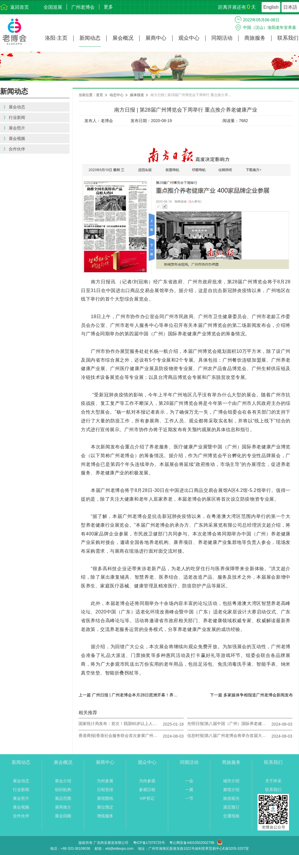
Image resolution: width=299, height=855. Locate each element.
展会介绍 (63, 780)
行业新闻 (21, 789)
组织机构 (63, 789)
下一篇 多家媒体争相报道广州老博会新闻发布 (251, 695)
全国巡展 (53, 7)
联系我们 (287, 38)
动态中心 (116, 95)
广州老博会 (83, 7)
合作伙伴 (21, 816)
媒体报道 (137, 95)
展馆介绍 (231, 789)
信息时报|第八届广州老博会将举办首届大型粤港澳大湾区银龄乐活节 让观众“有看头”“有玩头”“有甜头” (228, 735)
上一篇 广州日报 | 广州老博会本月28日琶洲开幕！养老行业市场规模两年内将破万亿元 (130, 695)
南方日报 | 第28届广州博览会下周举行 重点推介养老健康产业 (194, 95)
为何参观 (147, 780)
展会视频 (21, 807)
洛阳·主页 (56, 38)
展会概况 (122, 38)
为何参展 (105, 780)
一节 (189, 798)
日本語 (290, 7)
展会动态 (21, 780)
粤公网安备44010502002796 (191, 843)
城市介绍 (231, 780)
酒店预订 (231, 807)
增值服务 (105, 816)
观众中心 (188, 38)
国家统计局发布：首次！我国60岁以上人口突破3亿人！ (119, 724)
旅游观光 (231, 798)
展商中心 (155, 38)
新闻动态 (89, 38)
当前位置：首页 (91, 95)
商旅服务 (254, 38)
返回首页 (19, 7)
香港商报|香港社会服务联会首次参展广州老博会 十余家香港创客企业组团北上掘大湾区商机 (119, 735)
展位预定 (105, 807)
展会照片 (21, 798)
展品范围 (63, 798)
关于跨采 (273, 780)
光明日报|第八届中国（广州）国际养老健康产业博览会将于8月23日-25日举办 (228, 724)
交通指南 (231, 816)
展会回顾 (63, 816)
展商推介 (63, 807)
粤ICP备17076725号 (149, 843)
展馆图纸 (105, 798)
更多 (108, 6)
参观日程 (147, 789)
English (271, 7)
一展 (189, 789)
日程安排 (105, 789)
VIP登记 (147, 798)
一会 (189, 780)
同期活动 (221, 38)
